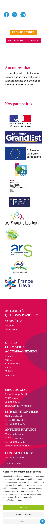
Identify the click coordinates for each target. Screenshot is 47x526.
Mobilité (9, 371)
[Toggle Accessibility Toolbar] (42, 521)
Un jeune (9, 325)
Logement (10, 375)
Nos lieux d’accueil (14, 457)
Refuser (23, 521)
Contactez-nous (13, 463)
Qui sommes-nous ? (21, 315)
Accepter (23, 508)
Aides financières (13, 363)
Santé (8, 367)
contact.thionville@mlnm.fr (18, 406)
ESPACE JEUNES (23, 32)
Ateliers (9, 360)
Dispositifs (10, 356)
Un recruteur (11, 329)
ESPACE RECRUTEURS (23, 41)
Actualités (15, 311)
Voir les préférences (23, 514)
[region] (23, 497)
